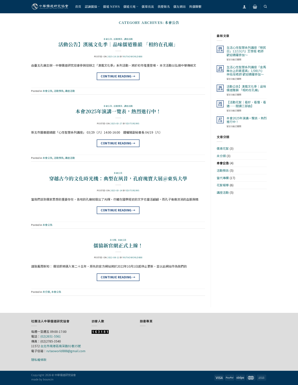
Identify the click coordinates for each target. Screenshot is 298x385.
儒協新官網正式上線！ (118, 245)
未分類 (113, 239)
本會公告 (107, 38)
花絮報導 (223, 185)
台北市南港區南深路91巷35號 (60, 346)
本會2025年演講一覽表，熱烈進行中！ (118, 111)
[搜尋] (265, 6)
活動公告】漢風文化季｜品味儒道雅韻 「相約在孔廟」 (118, 44)
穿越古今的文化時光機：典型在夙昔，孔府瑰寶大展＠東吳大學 (118, 178)
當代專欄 (223, 178)
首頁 (78, 6)
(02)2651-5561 (50, 336)
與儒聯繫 (195, 6)
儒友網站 (179, 6)
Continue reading (118, 76)
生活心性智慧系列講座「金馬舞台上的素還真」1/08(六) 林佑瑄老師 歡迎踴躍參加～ (246, 70)
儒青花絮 (223, 148)
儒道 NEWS (111, 6)
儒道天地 (130, 6)
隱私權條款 (38, 359)
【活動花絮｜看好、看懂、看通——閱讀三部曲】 (246, 104)
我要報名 (164, 6)
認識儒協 (92, 6)
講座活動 (128, 38)
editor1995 (132, 123)
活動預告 (118, 38)
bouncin (48, 379)
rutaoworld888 (132, 56)
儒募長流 (148, 6)
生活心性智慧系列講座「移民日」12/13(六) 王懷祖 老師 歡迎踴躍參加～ (246, 51)
